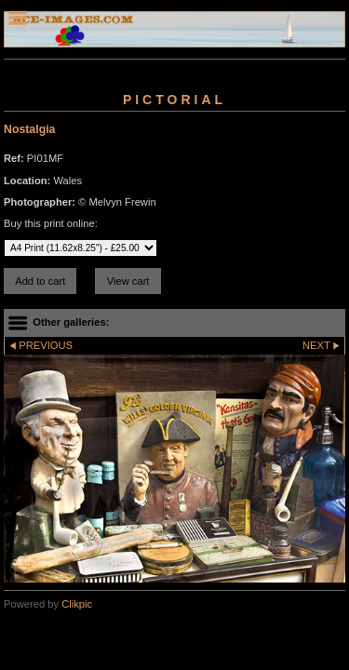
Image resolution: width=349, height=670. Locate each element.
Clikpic (76, 604)
